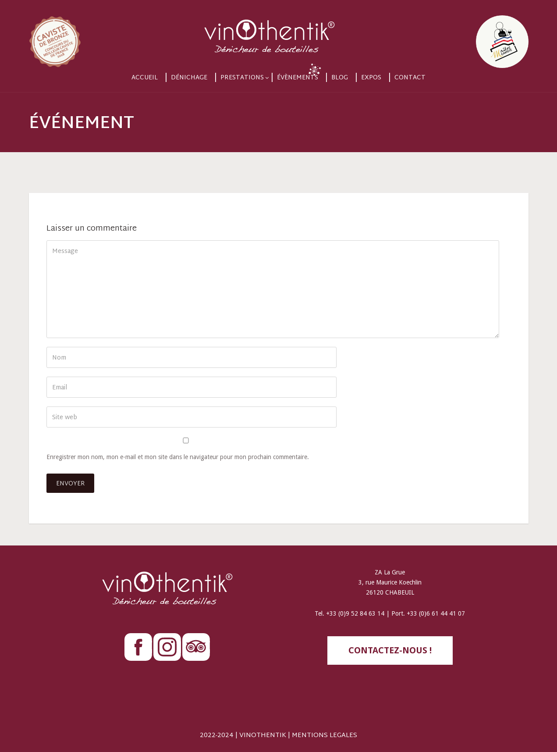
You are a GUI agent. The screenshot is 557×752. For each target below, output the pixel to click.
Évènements (297, 77)
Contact (410, 77)
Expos (371, 77)
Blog (339, 77)
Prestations (242, 77)
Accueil (144, 77)
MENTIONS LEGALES (324, 735)
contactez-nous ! (390, 650)
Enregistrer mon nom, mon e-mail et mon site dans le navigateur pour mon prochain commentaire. (177, 456)
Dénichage (189, 77)
